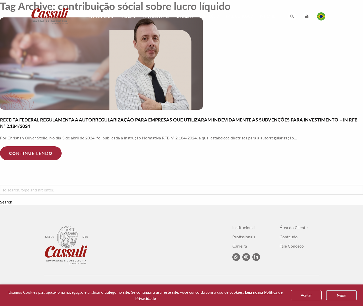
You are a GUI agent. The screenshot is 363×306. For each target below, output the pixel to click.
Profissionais (156, 16)
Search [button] (6, 202)
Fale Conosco (239, 16)
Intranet (268, 16)
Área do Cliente (294, 228)
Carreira (184, 16)
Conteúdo (209, 16)
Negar (341, 295)
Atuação (128, 16)
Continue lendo (31, 153)
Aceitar (306, 295)
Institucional (100, 16)
